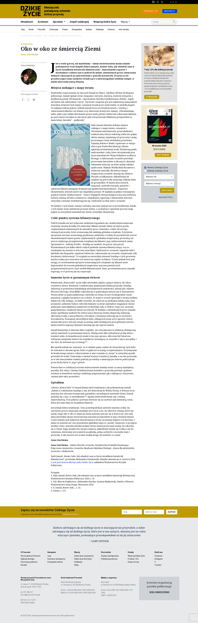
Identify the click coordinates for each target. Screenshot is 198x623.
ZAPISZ (172, 512)
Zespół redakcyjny (79, 21)
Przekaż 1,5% (133, 559)
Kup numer (163, 155)
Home (31, 36)
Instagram (159, 559)
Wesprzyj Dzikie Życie (105, 21)
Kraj (22, 29)
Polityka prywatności (109, 559)
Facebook (158, 556)
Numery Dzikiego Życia (157, 167)
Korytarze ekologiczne (56, 559)
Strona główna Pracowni (30, 556)
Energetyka (77, 29)
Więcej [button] (124, 21)
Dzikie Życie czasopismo (84, 556)
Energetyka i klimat (55, 562)
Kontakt (24, 565)
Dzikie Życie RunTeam (83, 559)
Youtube (158, 565)
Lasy (49, 556)
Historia (111, 29)
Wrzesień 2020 (54, 36)
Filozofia (41, 29)
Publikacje (78, 562)
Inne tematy (124, 29)
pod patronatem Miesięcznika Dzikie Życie (73, 462)
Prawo (65, 29)
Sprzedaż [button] (58, 21)
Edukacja (100, 29)
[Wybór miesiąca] (159, 183)
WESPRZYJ (169, 11)
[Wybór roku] (159, 176)
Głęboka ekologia (27, 559)
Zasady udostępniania (110, 556)
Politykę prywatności (70, 514)
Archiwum (43, 21)
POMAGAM (151, 97)
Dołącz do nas (133, 562)
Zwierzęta (53, 29)
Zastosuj (167, 190)
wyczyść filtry (166, 197)
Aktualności (27, 21)
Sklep (76, 565)
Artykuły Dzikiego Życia (157, 171)
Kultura (89, 29)
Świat (31, 29)
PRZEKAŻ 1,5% (151, 11)
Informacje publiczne (29, 562)
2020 (45, 36)
